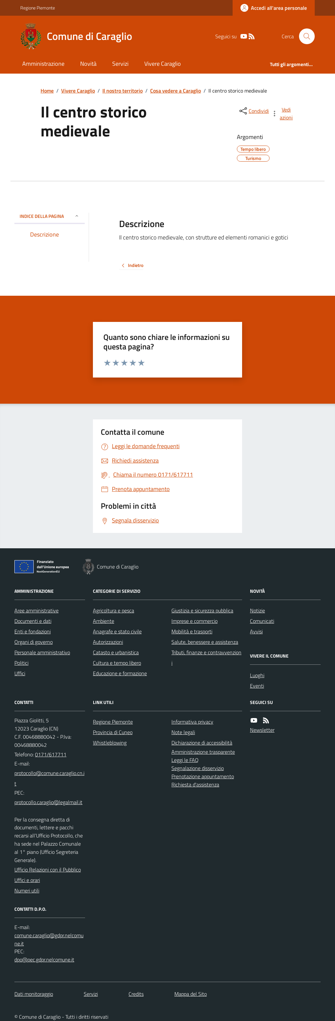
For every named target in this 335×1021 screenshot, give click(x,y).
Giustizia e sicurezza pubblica (202, 610)
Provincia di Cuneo (112, 732)
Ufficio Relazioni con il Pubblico (47, 869)
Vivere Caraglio (162, 63)
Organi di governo (33, 642)
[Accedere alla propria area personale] (274, 8)
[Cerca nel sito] (304, 36)
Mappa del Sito (190, 994)
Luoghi (257, 675)
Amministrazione (43, 63)
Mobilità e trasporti (191, 631)
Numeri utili (26, 890)
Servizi (120, 63)
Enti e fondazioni (32, 631)
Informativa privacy (192, 722)
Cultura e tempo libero (117, 663)
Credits (136, 994)
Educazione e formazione (120, 673)
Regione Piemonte (37, 7)
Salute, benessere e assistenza (204, 642)
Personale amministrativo (42, 652)
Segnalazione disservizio (197, 768)
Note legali (183, 732)
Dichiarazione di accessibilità (201, 743)
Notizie (257, 610)
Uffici (19, 673)
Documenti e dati (32, 621)
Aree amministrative (36, 610)
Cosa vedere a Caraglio (175, 91)
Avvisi (256, 631)
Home (47, 91)
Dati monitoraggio (33, 994)
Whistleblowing (110, 743)
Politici (21, 663)
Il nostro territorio (122, 91)
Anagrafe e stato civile (117, 631)
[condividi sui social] (253, 111)
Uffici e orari (27, 880)
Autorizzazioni (108, 642)
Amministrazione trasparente (203, 752)
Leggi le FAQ (185, 760)
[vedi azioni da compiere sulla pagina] (283, 113)
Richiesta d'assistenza (195, 784)
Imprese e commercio (194, 621)
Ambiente (103, 621)
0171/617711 (50, 754)
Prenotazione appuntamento (202, 776)
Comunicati (262, 621)
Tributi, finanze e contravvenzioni (206, 657)
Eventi (257, 686)
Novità (88, 63)
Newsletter (262, 730)
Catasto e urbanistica (116, 652)
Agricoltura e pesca (113, 610)
